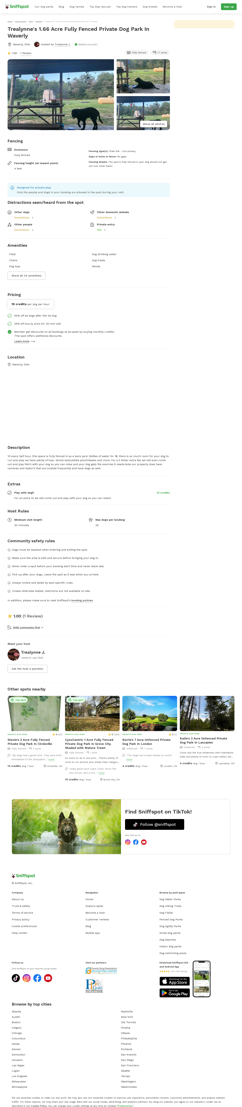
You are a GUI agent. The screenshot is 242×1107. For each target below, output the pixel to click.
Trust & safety (21, 906)
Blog (61, 6)
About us (18, 899)
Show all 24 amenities (26, 275)
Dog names (77, 6)
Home (89, 899)
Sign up (229, 6)
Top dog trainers (126, 6)
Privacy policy (20, 919)
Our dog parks (44, 6)
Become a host (172, 6)
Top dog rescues (100, 6)
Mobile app (93, 933)
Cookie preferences (24, 926)
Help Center (19, 933)
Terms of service (22, 912)
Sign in (211, 6)
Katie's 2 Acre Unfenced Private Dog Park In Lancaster (203, 740)
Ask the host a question (27, 668)
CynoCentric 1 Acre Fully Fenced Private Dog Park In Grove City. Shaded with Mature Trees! (89, 744)
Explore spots (94, 906)
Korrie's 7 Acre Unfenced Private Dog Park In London (146, 742)
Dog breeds (150, 6)
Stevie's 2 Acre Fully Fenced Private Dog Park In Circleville (30, 742)
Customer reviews (97, 919)
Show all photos (154, 124)
